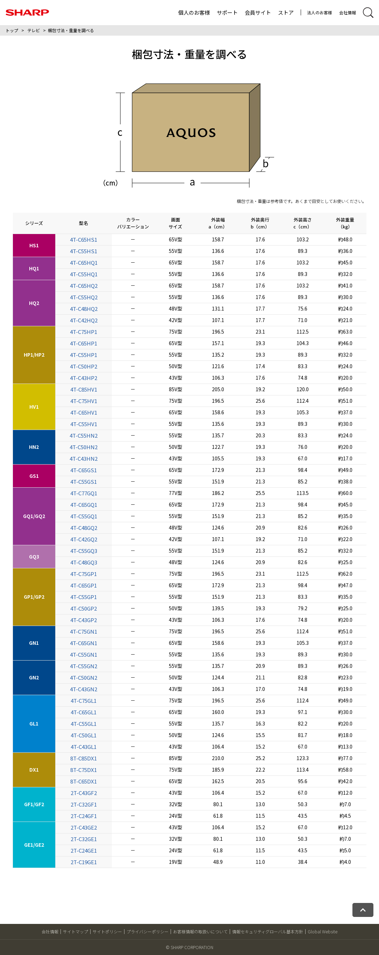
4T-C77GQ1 (83, 493)
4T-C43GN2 (83, 689)
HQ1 (34, 268)
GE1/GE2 (34, 844)
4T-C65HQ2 (84, 285)
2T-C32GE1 (84, 839)
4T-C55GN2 (83, 666)
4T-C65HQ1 (84, 262)
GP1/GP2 (34, 596)
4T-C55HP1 (83, 354)
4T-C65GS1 (83, 470)
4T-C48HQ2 (84, 308)
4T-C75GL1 (83, 700)
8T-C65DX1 (83, 781)
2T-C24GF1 (84, 815)
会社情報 (347, 12)
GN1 (34, 642)
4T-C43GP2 (83, 620)
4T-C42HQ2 (84, 320)
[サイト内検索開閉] (368, 12)
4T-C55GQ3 (83, 550)
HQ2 (34, 302)
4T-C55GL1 (83, 723)
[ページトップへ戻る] (362, 910)
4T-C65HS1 (83, 239)
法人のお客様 (319, 12)
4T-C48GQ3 (83, 562)
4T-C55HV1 (83, 424)
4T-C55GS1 (83, 481)
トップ (12, 30)
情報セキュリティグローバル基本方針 (267, 931)
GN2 (34, 677)
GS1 (34, 475)
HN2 (34, 446)
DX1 (34, 769)
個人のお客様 (194, 12)
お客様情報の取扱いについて (200, 931)
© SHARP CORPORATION (189, 947)
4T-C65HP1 (83, 343)
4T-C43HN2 (84, 458)
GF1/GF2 (34, 804)
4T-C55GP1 (83, 596)
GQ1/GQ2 (34, 515)
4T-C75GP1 (83, 573)
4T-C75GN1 (83, 631)
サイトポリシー (107, 931)
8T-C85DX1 (83, 758)
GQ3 (34, 556)
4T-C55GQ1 (83, 516)
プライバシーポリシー (148, 931)
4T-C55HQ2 (84, 297)
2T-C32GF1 (84, 804)
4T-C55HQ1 (84, 274)
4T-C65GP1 (83, 585)
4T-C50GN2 (83, 677)
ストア (286, 12)
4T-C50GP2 (83, 608)
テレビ (33, 30)
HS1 (34, 245)
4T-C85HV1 (83, 389)
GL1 (33, 723)
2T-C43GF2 (84, 792)
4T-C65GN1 (83, 643)
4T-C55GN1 (83, 654)
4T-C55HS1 (83, 251)
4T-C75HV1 (83, 400)
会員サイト (258, 12)
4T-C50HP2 (83, 366)
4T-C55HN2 (84, 435)
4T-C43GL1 (83, 746)
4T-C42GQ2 (83, 539)
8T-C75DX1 (83, 769)
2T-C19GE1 (84, 862)
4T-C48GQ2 (83, 527)
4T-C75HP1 (83, 331)
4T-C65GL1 (83, 712)
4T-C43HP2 (83, 377)
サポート (227, 12)
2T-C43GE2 (84, 827)
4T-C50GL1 (83, 735)
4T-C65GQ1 (83, 504)
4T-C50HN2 (84, 447)
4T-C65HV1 (83, 412)
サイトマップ (75, 931)
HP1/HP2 (34, 354)
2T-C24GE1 (84, 850)
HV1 (34, 406)
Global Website (322, 931)
